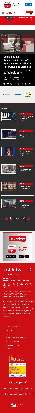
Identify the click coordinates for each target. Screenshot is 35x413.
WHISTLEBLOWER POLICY (13, 345)
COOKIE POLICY (10, 348)
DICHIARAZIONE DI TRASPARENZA (16, 337)
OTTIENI (28, 4)
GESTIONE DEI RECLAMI (13, 341)
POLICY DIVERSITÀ (11, 334)
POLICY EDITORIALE (11, 323)
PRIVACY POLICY (11, 330)
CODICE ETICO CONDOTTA (13, 326)
